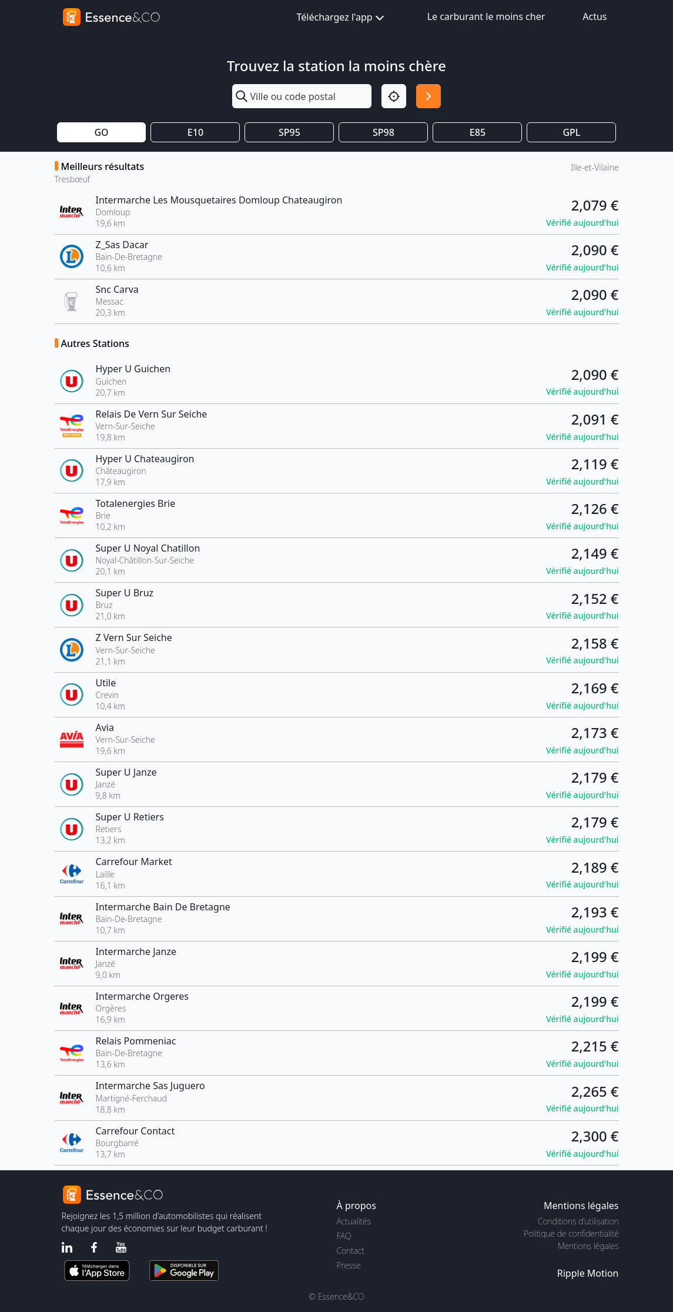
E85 (478, 132)
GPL (571, 132)
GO (101, 132)
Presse (349, 1265)
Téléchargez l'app (342, 18)
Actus (594, 16)
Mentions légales (588, 1245)
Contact (350, 1250)
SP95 (289, 132)
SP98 (383, 132)
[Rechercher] (428, 96)
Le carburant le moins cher (486, 16)
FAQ (344, 1235)
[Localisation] (393, 96)
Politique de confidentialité (571, 1233)
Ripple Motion (588, 1273)
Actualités (354, 1221)
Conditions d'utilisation (578, 1221)
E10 (195, 132)
